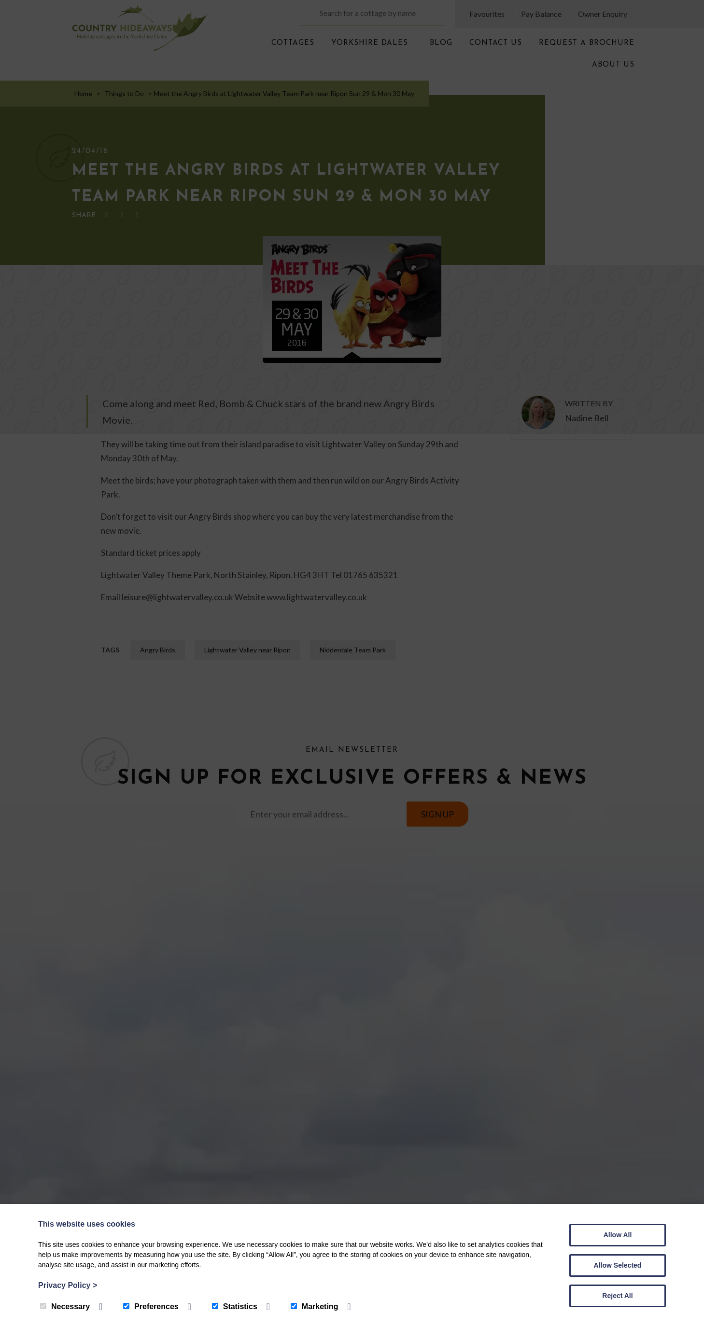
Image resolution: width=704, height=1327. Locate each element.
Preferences (151, 1306)
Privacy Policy (67, 1285)
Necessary (65, 1306)
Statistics (234, 1306)
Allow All (618, 1235)
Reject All (617, 1295)
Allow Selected (618, 1265)
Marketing (314, 1306)
